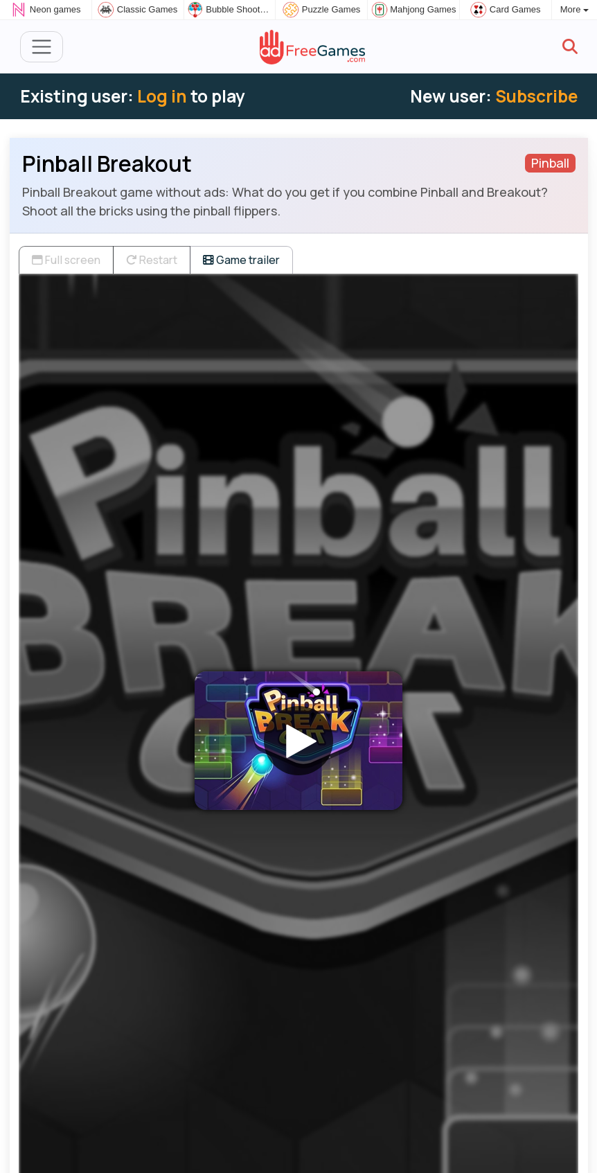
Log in (162, 96)
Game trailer (241, 259)
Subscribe (536, 96)
